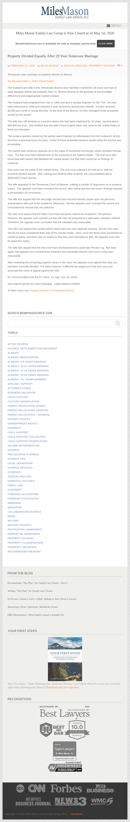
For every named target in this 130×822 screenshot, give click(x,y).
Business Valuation (21, 392)
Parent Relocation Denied (26, 406)
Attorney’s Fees (19, 388)
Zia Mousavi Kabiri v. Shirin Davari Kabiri (31, 81)
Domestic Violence (21, 481)
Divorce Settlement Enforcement (32, 348)
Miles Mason (49, 65)
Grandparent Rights (22, 423)
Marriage (14, 503)
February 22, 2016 (22, 65)
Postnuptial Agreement (25, 529)
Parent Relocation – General (29, 414)
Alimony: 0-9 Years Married (27, 361)
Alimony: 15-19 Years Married (28, 370)
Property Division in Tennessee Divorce (52, 290)
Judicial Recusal (75, 65)
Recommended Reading (24, 551)
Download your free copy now (62, 687)
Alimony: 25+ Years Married (27, 379)
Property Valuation (22, 547)
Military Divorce (20, 525)
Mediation (15, 507)
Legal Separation (20, 463)
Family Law (15, 485)
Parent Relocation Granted (28, 410)
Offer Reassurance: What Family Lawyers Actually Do (36, 615)
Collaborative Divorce (24, 511)
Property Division (102, 65)
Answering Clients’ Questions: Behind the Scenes (33, 607)
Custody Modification (23, 401)
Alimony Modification (23, 357)
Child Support (18, 432)
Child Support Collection (26, 436)
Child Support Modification (27, 441)
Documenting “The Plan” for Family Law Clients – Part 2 (38, 583)
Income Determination (24, 445)
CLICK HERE (106, 43)
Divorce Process (20, 467)
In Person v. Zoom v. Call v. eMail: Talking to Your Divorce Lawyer (42, 599)
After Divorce (18, 344)
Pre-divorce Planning (23, 454)
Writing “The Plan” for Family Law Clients (30, 591)
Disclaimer (77, 813)
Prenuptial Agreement (24, 534)
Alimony (13, 353)
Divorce (13, 450)
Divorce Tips (17, 459)
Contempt (15, 489)
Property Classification (25, 542)
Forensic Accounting (23, 494)
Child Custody (18, 397)
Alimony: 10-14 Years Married (28, 366)
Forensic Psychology (24, 498)
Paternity (15, 428)
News (11, 516)
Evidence (14, 472)
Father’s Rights (19, 419)
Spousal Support (20, 383)
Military (13, 520)
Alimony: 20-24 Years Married (28, 375)
